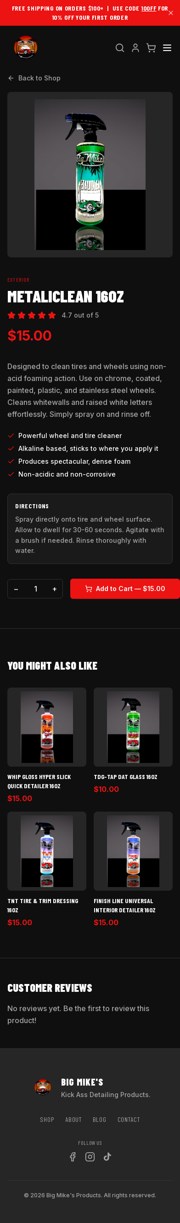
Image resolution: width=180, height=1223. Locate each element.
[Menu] (167, 47)
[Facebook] (73, 1157)
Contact (129, 1119)
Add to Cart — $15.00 (125, 588)
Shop (47, 1119)
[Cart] (151, 48)
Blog (100, 1119)
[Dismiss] (170, 13)
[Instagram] (90, 1157)
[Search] (120, 48)
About (73, 1119)
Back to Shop (34, 78)
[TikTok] (107, 1157)
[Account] (135, 48)
